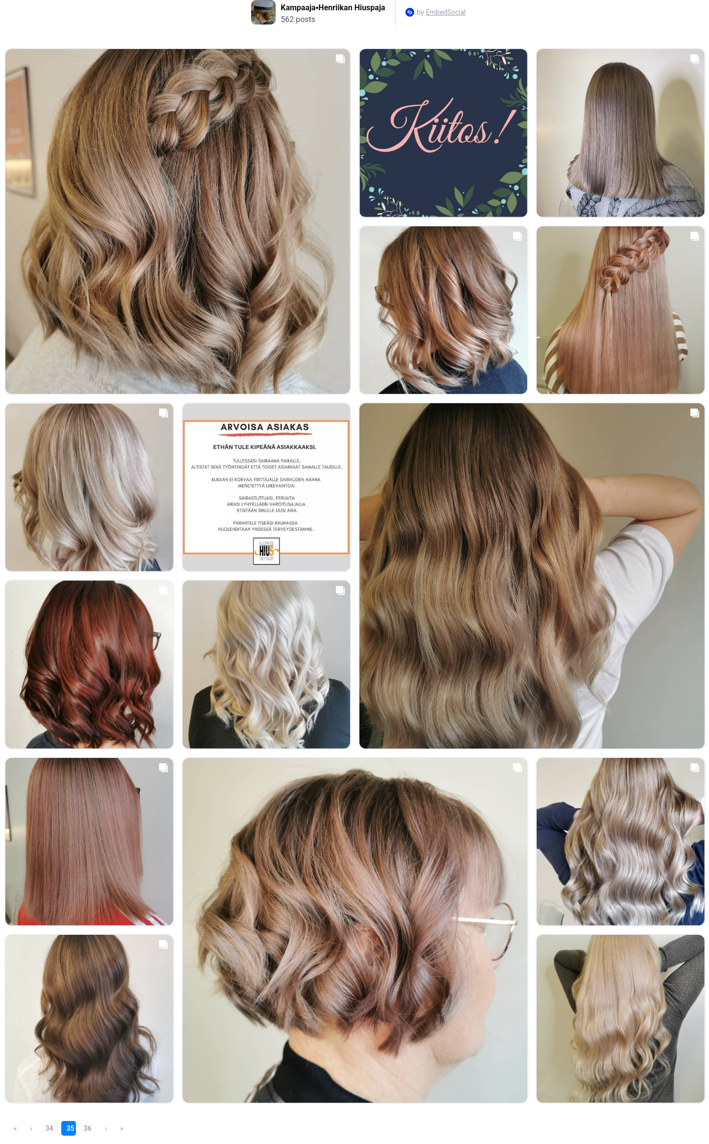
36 (88, 1128)
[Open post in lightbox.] (177, 221)
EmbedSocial (446, 12)
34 (49, 1128)
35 (70, 1128)
